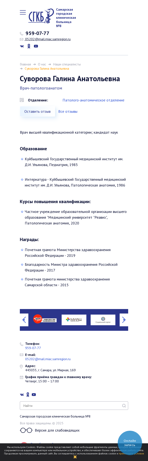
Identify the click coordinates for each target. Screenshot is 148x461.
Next (124, 320)
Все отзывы (67, 111)
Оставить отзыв (37, 111)
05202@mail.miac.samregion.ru (45, 39)
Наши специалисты (67, 64)
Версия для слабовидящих (50, 430)
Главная (25, 64)
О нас (42, 64)
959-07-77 (34, 33)
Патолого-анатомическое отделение (93, 100)
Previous (24, 320)
